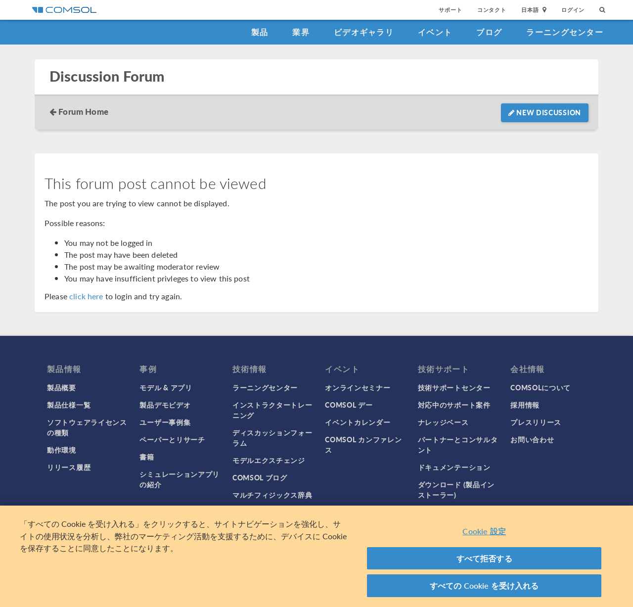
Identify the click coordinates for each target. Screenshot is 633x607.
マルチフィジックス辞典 (272, 495)
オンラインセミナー (357, 387)
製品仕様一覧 (68, 405)
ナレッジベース (443, 422)
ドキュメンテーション (454, 467)
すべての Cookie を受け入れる (484, 585)
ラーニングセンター (564, 32)
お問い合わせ (532, 439)
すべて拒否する (484, 558)
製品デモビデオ (164, 405)
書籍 (146, 457)
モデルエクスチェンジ (268, 460)
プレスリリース (535, 422)
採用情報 (525, 405)
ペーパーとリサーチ (172, 439)
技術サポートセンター (454, 387)
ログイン (573, 9)
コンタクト (491, 9)
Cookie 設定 (483, 531)
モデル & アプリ (165, 387)
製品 (260, 32)
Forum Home (83, 111)
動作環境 (61, 450)
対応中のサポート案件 (454, 405)
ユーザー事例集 (164, 422)
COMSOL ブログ (259, 477)
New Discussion (544, 112)
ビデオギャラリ (364, 32)
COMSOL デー (348, 405)
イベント (435, 32)
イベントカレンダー (357, 422)
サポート (450, 9)
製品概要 (61, 387)
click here (86, 296)
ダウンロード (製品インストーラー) (456, 489)
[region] (316, 556)
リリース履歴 (68, 467)
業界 (301, 32)
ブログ (489, 32)
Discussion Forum (106, 76)
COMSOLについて (540, 387)
